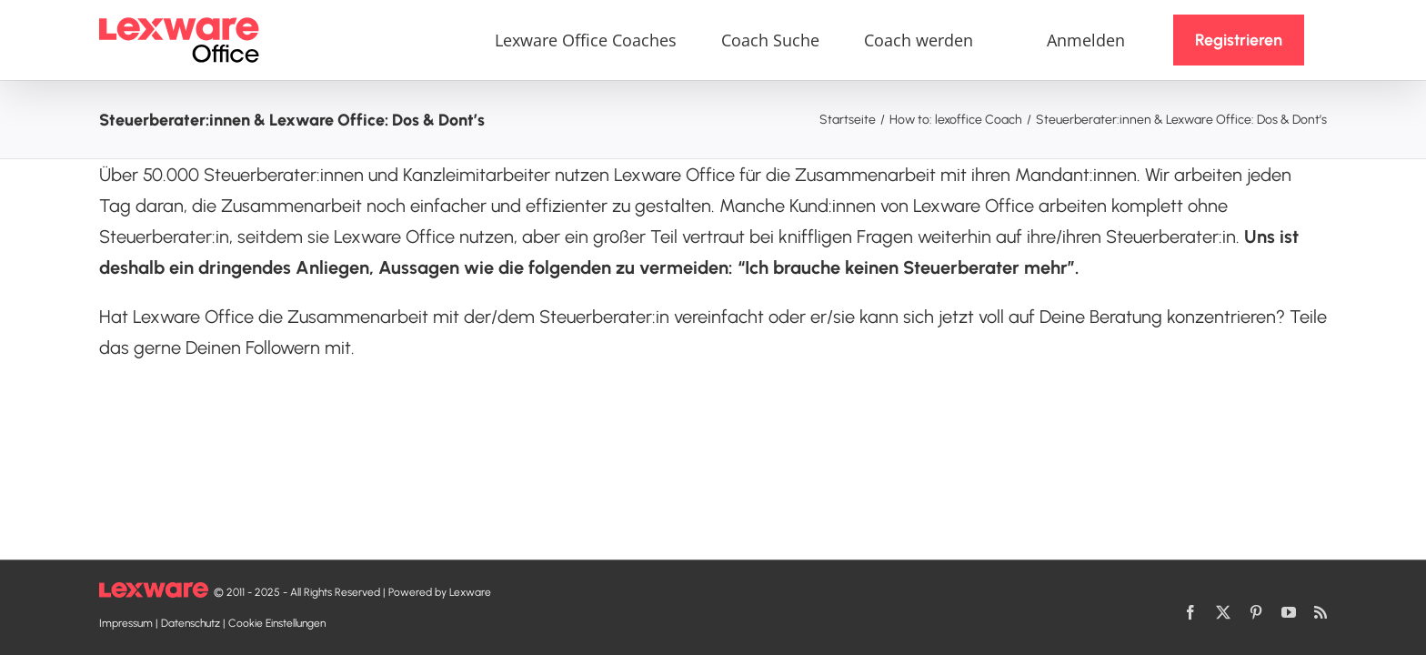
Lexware (470, 592)
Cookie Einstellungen (277, 623)
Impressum (126, 623)
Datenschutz (190, 623)
